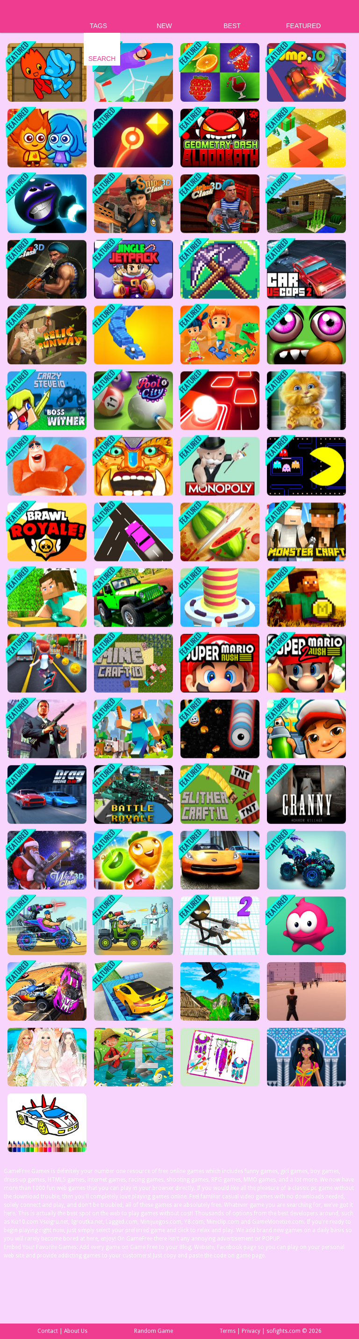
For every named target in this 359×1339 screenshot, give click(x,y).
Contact (47, 1331)
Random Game (153, 1331)
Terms (227, 1331)
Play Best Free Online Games (38, 16)
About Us (75, 1331)
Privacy (251, 1331)
